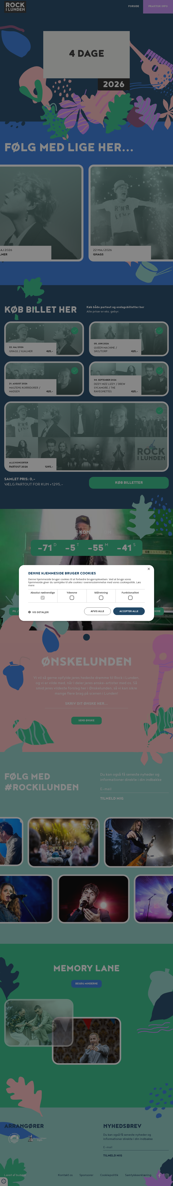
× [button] (148, 569)
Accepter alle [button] (129, 611)
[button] (38, 612)
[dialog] (86, 593)
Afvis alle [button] (97, 611)
